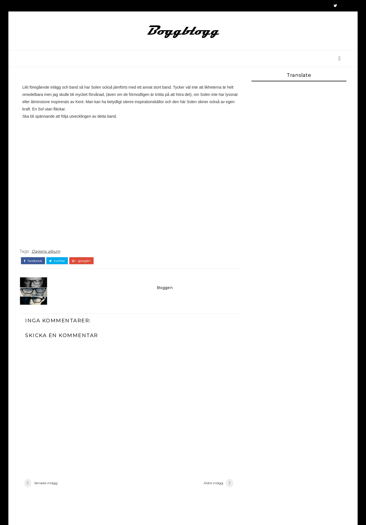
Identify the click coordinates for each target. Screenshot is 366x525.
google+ (81, 261)
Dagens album (46, 251)
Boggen (165, 287)
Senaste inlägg (46, 483)
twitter (57, 261)
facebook (33, 261)
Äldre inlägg (213, 483)
